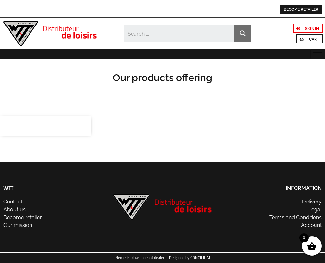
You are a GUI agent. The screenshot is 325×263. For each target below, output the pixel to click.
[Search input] (180, 33)
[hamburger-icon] (317, 54)
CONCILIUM (200, 257)
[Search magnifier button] (242, 33)
